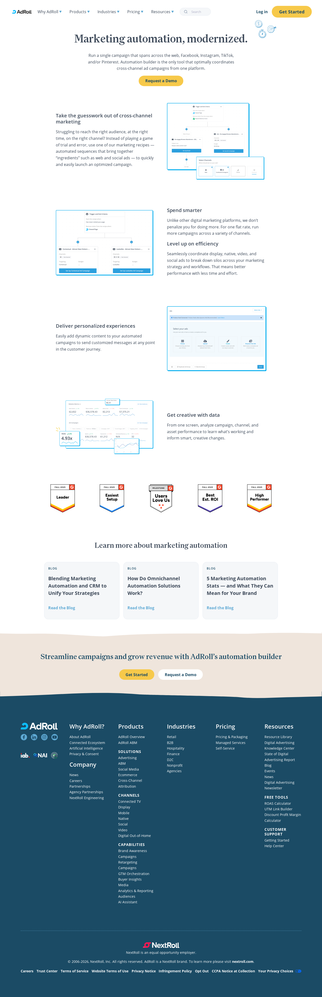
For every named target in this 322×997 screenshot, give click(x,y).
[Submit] (185, 12)
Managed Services (230, 742)
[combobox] (195, 12)
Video (122, 830)
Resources (162, 11)
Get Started (291, 12)
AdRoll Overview (131, 736)
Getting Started (276, 840)
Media (123, 885)
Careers (75, 780)
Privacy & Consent (84, 754)
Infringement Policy (175, 971)
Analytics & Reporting (135, 890)
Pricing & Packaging (232, 736)
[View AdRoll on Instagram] (44, 737)
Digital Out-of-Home (134, 835)
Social (123, 824)
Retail (171, 736)
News (73, 775)
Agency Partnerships (86, 792)
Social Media (128, 769)
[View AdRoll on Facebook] (24, 737)
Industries (108, 11)
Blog (268, 765)
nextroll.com (243, 961)
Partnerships (79, 786)
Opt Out (202, 971)
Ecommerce (127, 775)
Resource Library (278, 736)
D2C (170, 759)
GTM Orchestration (133, 873)
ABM (122, 763)
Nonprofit (175, 765)
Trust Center (47, 971)
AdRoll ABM (127, 742)
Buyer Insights (130, 879)
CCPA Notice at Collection (233, 971)
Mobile (123, 813)
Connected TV (129, 801)
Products (79, 11)
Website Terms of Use (110, 971)
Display (124, 807)
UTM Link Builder (278, 809)
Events (269, 771)
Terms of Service (74, 971)
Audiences (126, 896)
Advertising (127, 757)
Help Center (274, 846)
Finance (173, 754)
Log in (262, 11)
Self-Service (225, 748)
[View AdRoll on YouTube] (54, 737)
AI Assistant (127, 902)
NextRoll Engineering (86, 797)
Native (123, 818)
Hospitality (175, 748)
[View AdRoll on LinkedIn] (34, 737)
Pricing (135, 11)
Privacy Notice (144, 971)
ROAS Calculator (277, 803)
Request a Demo (161, 80)
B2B (170, 742)
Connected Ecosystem (87, 742)
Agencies (174, 771)
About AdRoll (80, 736)
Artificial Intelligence (86, 748)
